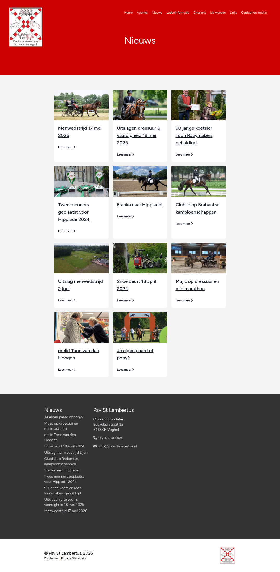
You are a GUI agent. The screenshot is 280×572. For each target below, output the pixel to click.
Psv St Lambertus (113, 410)
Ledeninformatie (177, 12)
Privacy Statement (74, 558)
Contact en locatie (254, 12)
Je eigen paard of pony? (64, 417)
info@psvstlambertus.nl (118, 446)
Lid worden (218, 12)
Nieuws (157, 12)
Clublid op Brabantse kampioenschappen (61, 461)
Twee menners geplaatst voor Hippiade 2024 (74, 212)
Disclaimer (51, 558)
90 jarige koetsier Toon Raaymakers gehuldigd (193, 135)
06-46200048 (110, 438)
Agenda (142, 12)
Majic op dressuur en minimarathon (61, 426)
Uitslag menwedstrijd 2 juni (66, 452)
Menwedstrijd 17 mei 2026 (65, 511)
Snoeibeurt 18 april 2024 (64, 446)
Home (128, 12)
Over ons (199, 12)
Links (233, 12)
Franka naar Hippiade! (140, 205)
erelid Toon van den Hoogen (60, 437)
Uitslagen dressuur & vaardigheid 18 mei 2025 (138, 135)
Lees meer (67, 147)
